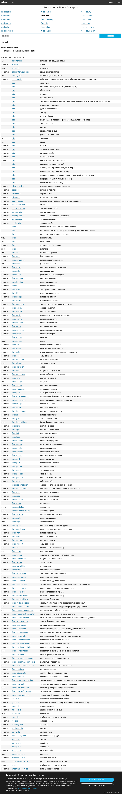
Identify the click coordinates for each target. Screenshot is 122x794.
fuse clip (15, 699)
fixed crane (86, 19)
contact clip (17, 212)
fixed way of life (18, 566)
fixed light (16, 429)
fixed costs (5, 19)
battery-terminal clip (20, 72)
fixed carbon (46, 12)
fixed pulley (16, 481)
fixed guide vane (18, 400)
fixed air (15, 252)
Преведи (110, 36)
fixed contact (86, 16)
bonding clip (17, 79)
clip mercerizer (18, 186)
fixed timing (17, 555)
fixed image (17, 404)
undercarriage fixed (20, 769)
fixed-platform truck (20, 636)
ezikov (7, 2)
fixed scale (16, 518)
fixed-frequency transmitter (23, 614)
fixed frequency (18, 389)
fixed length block (19, 422)
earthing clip (17, 219)
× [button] (119, 774)
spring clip (16, 743)
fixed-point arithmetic (21, 640)
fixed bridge (17, 297)
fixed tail (15, 547)
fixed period (17, 466)
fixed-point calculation (21, 643)
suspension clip (18, 754)
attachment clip (18, 64)
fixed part (16, 459)
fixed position (17, 474)
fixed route (16, 503)
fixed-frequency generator (22, 610)
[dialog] (61, 783)
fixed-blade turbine (19, 588)
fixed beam (16, 275)
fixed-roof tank (18, 677)
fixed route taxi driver (21, 511)
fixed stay (16, 536)
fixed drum (85, 23)
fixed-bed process (19, 584)
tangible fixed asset (20, 761)
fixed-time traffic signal (21, 691)
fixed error (16, 378)
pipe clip (15, 717)
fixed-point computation (22, 647)
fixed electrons (87, 27)
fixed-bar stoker (18, 581)
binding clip (17, 75)
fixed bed (16, 286)
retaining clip (17, 724)
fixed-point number (20, 654)
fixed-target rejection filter (22, 680)
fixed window (17, 570)
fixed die (44, 23)
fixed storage (17, 540)
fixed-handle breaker (20, 618)
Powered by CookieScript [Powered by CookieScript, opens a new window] (111, 793)
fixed (14, 227)
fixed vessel (17, 562)
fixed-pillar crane (19, 629)
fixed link (15, 433)
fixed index (16, 407)
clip (13, 83)
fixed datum (6, 23)
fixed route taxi (18, 507)
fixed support (17, 544)
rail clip (15, 721)
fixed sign (16, 522)
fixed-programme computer (23, 662)
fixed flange (17, 382)
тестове (118, 2)
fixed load (16, 437)
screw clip (16, 732)
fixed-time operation (20, 688)
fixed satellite (17, 514)
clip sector (16, 193)
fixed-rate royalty (19, 673)
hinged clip (16, 710)
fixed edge (45, 27)
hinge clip (16, 706)
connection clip (18, 205)
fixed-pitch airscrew (20, 632)
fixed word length (19, 573)
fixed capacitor (18, 304)
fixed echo (5, 27)
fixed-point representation (22, 658)
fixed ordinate (17, 452)
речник (110, 2)
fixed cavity (86, 12)
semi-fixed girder (19, 736)
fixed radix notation (20, 485)
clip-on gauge (17, 201)
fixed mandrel (17, 441)
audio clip (16, 68)
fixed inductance (19, 411)
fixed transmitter (19, 559)
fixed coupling (47, 19)
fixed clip (45, 16)
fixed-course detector (21, 595)
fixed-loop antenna (19, 625)
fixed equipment (88, 31)
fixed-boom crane (19, 592)
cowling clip (17, 216)
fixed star (16, 533)
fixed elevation (7, 31)
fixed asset (16, 264)
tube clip (15, 765)
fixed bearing (17, 278)
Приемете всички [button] (96, 780)
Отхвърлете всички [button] (97, 786)
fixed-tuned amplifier (20, 695)
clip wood (16, 197)
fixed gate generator (20, 396)
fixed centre (5, 16)
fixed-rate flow (18, 669)
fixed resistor (17, 500)
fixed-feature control (20, 606)
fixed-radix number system (23, 665)
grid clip (15, 702)
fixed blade (16, 293)
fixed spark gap (18, 529)
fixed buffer (16, 300)
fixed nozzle (17, 444)
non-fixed (16, 713)
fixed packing (17, 455)
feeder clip (16, 223)
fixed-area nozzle (19, 577)
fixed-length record (20, 621)
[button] (41, 790)
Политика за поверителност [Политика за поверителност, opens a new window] (28, 788)
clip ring (15, 190)
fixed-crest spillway (20, 599)
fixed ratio (16, 492)
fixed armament (18, 260)
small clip (16, 739)
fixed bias (16, 289)
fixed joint (16, 418)
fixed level (16, 426)
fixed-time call (18, 684)
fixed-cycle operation (20, 603)
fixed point (16, 470)
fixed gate (16, 393)
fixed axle (16, 271)
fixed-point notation (20, 651)
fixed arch (16, 256)
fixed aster (16, 267)
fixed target (16, 551)
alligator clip (17, 61)
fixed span (16, 525)
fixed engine (46, 31)
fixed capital (6, 12)
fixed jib (15, 415)
